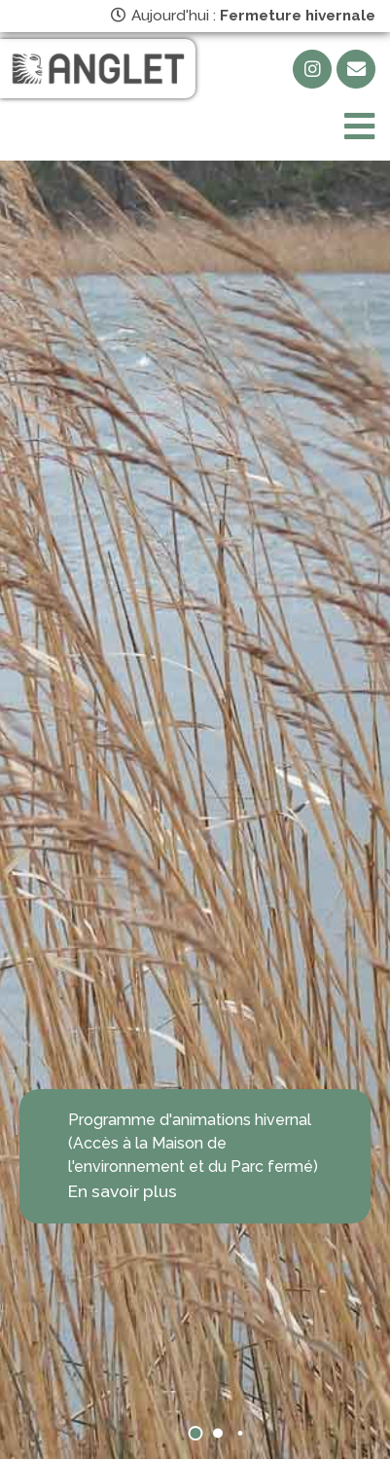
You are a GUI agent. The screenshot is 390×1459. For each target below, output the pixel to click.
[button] (195, 1433)
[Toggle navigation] (359, 127)
